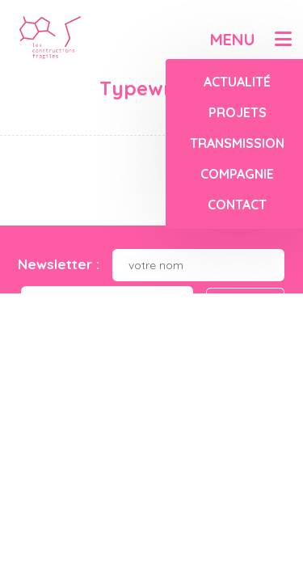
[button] (283, 39)
